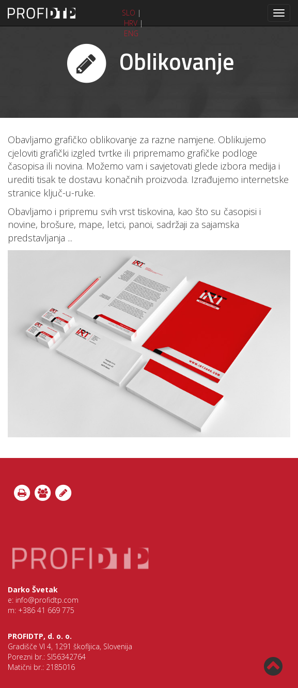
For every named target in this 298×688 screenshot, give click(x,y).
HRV (130, 23)
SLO (128, 13)
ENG (131, 33)
